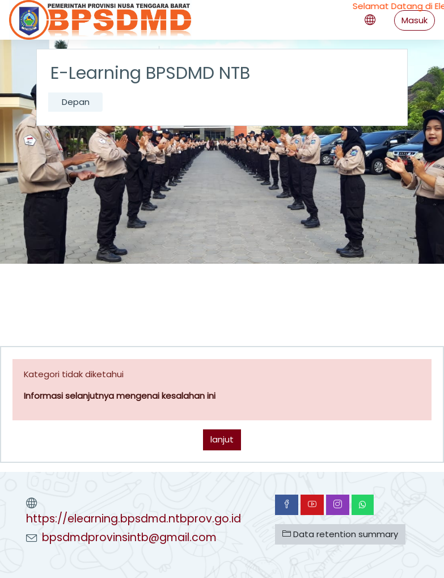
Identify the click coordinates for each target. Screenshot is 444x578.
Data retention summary (340, 534)
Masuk (414, 20)
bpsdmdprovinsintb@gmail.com (129, 537)
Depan (76, 102)
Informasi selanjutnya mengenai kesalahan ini (119, 396)
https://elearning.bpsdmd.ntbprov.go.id (133, 518)
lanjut (222, 439)
